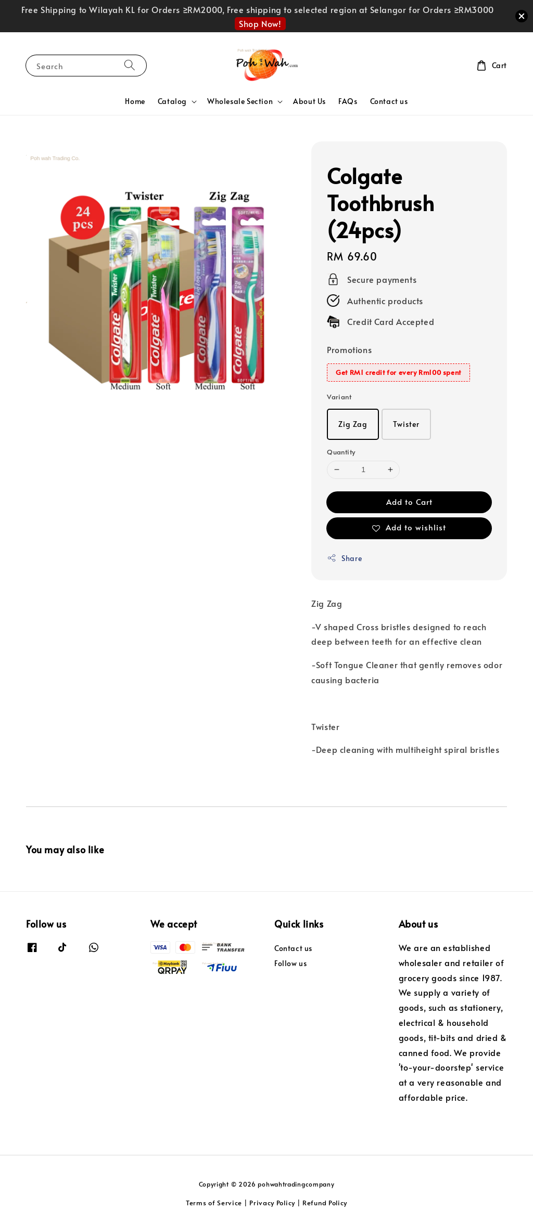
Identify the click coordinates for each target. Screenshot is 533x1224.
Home (135, 101)
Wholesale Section (240, 101)
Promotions (349, 349)
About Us (309, 101)
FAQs (347, 101)
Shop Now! (260, 23)
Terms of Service (214, 1202)
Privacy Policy (272, 1202)
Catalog (172, 101)
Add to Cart (409, 501)
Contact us (389, 101)
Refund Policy (324, 1202)
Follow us (290, 963)
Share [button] (344, 558)
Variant (339, 396)
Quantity (341, 452)
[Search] (129, 65)
